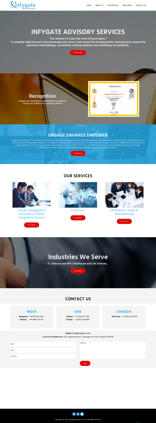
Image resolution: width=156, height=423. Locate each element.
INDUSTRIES (127, 5)
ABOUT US (99, 5)
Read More (78, 153)
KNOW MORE (78, 52)
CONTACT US (141, 5)
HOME (89, 5)
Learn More (32, 225)
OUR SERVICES (113, 5)
